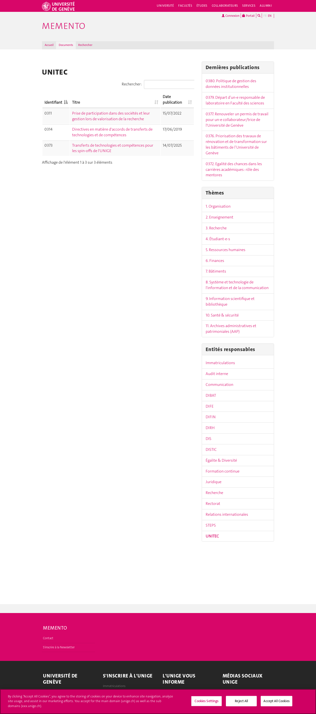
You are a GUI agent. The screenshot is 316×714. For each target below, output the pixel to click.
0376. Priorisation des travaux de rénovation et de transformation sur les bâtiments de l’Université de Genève (236, 144)
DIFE (210, 406)
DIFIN (211, 416)
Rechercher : (158, 84)
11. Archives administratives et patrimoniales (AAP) (231, 328)
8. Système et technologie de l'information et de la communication (237, 284)
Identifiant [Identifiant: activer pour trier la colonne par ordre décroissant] (53, 102)
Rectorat (213, 503)
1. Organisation (218, 206)
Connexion (230, 16)
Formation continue (222, 471)
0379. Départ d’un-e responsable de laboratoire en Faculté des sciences (235, 100)
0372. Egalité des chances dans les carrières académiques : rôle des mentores (234, 169)
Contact (48, 638)
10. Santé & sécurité (222, 315)
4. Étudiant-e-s (218, 238)
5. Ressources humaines (225, 249)
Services (248, 6)
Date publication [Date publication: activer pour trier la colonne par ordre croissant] (172, 99)
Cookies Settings (206, 703)
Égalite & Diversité (221, 460)
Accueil (49, 45)
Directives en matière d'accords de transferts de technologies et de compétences (112, 132)
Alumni (266, 6)
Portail (248, 16)
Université (165, 6)
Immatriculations (220, 362)
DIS (208, 438)
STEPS (211, 525)
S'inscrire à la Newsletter (59, 647)
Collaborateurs (225, 6)
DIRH (210, 427)
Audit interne (217, 373)
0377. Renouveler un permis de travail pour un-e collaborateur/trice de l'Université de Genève (237, 119)
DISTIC (211, 449)
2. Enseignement (219, 217)
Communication (219, 384)
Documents (66, 45)
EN (270, 16)
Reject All (241, 703)
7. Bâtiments (216, 271)
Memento (63, 25)
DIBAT (211, 395)
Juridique (213, 481)
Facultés (185, 6)
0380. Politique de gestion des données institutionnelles (231, 83)
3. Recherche (216, 228)
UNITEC (212, 536)
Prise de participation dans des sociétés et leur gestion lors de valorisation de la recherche (111, 116)
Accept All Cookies (276, 703)
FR (265, 16)
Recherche (214, 492)
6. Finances (215, 260)
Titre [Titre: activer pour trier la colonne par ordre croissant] (76, 102)
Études (202, 6)
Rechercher (85, 45)
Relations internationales (227, 514)
